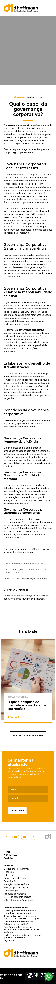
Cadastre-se (17, 810)
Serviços (8, 866)
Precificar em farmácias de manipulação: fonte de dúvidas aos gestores (22, 929)
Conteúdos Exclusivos (16, 908)
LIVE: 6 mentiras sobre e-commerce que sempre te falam (23, 936)
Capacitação (10, 881)
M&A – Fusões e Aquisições (18, 900)
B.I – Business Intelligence (17, 897)
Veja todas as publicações (28, 736)
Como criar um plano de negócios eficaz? (25, 578)
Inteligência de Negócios (16, 884)
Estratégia (9, 875)
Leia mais (13, 717)
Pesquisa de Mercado (15, 894)
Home (7, 852)
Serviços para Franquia (16, 888)
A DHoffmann (11, 855)
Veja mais (9, 941)
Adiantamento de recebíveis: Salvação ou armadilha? (18, 923)
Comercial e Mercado (15, 878)
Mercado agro (11, 891)
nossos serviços (25, 596)
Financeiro (9, 872)
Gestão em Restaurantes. (17, 869)
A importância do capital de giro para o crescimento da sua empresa (22, 917)
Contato (8, 858)
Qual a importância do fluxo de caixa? (23, 564)
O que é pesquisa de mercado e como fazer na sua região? (20, 912)
